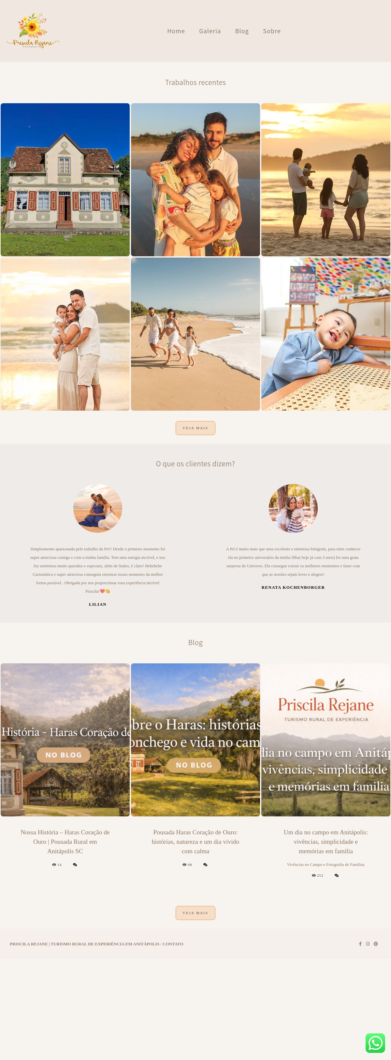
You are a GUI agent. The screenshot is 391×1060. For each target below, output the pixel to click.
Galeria (210, 31)
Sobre (272, 31)
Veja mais (195, 559)
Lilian (98, 735)
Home (176, 31)
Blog (242, 31)
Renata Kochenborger (293, 718)
